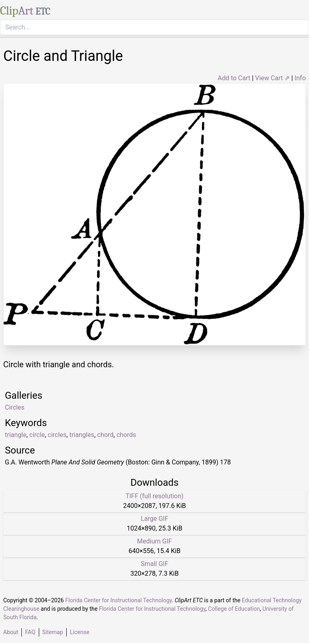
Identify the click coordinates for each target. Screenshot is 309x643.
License (79, 632)
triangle (15, 435)
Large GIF (154, 518)
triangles (82, 435)
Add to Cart (234, 78)
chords (126, 435)
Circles (15, 407)
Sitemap (52, 632)
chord (105, 435)
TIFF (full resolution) (155, 496)
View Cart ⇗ (272, 78)
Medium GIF (154, 541)
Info (300, 78)
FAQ (30, 632)
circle (37, 435)
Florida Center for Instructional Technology (118, 600)
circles (57, 435)
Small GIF (154, 564)
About (10, 632)
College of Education (234, 609)
